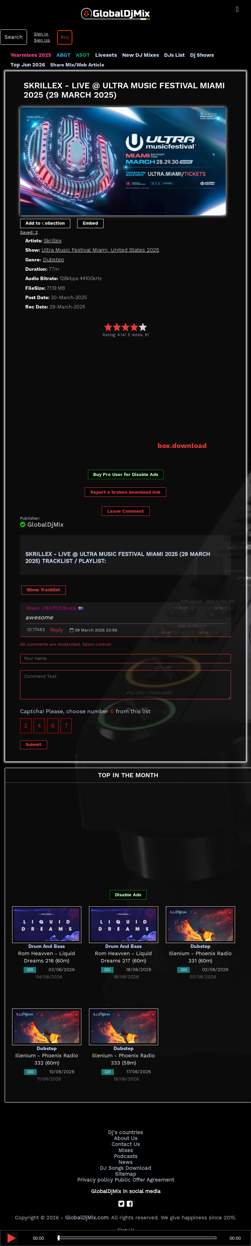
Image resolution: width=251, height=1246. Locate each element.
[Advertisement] (135, 389)
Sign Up (41, 40)
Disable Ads (128, 894)
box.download (182, 445)
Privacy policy (95, 1179)
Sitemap (125, 1173)
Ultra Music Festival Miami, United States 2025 (99, 250)
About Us (125, 1138)
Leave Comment (125, 510)
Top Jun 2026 (27, 65)
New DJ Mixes (140, 55)
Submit (34, 744)
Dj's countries (125, 1132)
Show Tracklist (43, 589)
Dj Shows (201, 55)
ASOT (82, 55)
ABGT (63, 55)
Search (13, 37)
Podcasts (125, 1156)
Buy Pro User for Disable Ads (125, 474)
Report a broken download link (125, 491)
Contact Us (126, 1144)
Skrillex (52, 240)
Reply (56, 629)
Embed (90, 223)
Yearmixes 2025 (30, 55)
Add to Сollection (45, 223)
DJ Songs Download (125, 1167)
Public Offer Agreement (143, 1179)
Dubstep (53, 259)
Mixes (125, 1150)
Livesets (105, 55)
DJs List (173, 55)
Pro (64, 37)
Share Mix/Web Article (77, 65)
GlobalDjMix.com (86, 1217)
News (125, 1162)
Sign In (40, 34)
